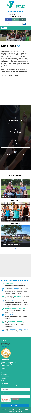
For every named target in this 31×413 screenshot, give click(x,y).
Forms (2, 380)
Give (15, 19)
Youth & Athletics (5, 374)
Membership (4, 370)
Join (8, 19)
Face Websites (18, 411)
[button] (2, 35)
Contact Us (3, 378)
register (22, 19)
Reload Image (15, 399)
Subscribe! (15, 405)
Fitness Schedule (5, 376)
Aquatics (3, 372)
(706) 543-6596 (5, 346)
